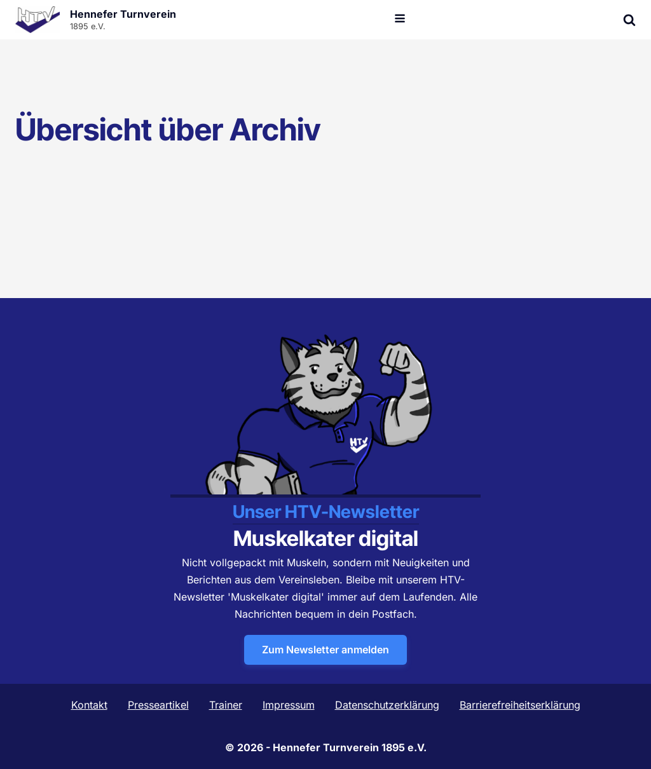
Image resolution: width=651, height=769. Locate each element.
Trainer (225, 704)
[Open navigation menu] (400, 20)
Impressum (289, 704)
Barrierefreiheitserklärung (520, 704)
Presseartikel (158, 704)
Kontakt (89, 704)
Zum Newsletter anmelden (325, 649)
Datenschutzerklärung (387, 704)
